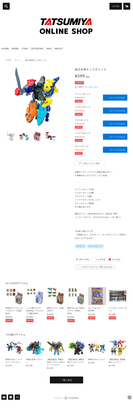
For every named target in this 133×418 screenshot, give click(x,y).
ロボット (18, 60)
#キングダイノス (95, 246)
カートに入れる (117, 97)
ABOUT (59, 48)
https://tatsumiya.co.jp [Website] (129, 397)
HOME (5, 48)
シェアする (100, 259)
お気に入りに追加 (91, 163)
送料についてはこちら (88, 87)
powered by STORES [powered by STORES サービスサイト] (66, 398)
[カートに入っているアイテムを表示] (126, 6)
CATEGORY (37, 48)
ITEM (24, 48)
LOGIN (115, 6)
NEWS (15, 48)
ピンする (116, 259)
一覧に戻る (66, 380)
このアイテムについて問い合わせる (96, 267)
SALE (49, 48)
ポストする (84, 259)
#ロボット (80, 246)
